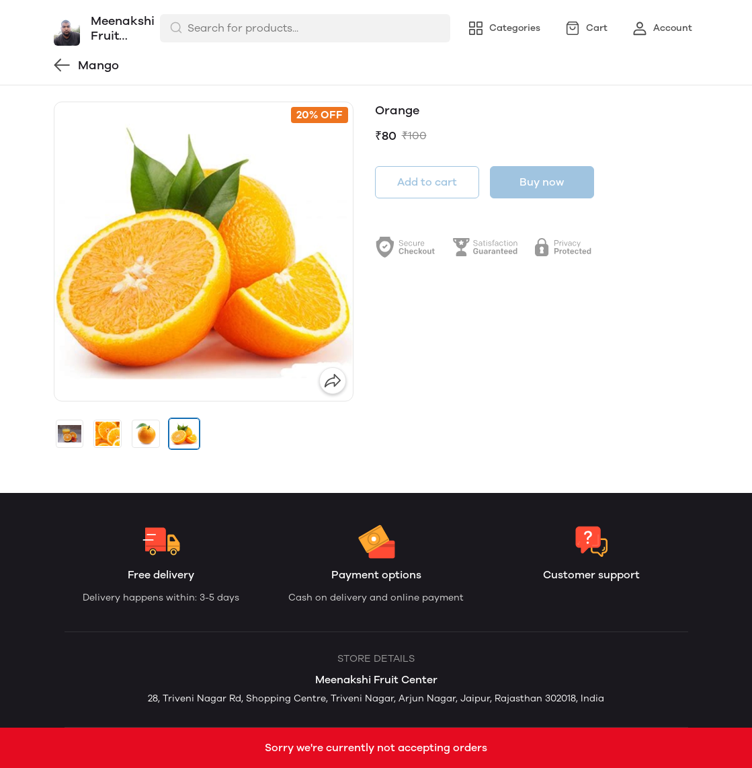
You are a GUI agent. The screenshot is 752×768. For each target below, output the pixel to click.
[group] (203, 251)
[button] (70, 434)
